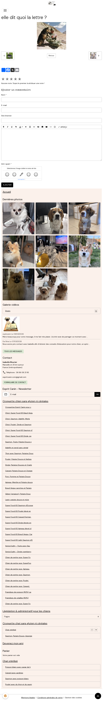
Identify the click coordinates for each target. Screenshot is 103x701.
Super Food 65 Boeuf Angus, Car (18, 534)
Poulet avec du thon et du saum (18, 684)
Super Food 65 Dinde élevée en (18, 523)
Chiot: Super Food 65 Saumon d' (18, 430)
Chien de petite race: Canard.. (17, 586)
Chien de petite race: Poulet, (17, 580)
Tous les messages (13, 351)
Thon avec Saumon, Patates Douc (19, 453)
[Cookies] (5, 696)
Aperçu (62, 127)
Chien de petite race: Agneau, (17, 569)
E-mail (4, 105)
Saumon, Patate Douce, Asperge (18, 636)
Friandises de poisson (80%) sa (18, 592)
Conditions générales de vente (50, 697)
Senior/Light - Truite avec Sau (17, 546)
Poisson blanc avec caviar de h (18, 667)
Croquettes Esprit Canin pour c (18, 407)
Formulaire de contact (15, 382)
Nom (3, 95)
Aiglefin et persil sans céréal (16, 448)
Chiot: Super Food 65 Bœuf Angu (19, 413)
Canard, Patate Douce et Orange (18, 471)
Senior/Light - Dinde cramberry (18, 552)
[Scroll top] (98, 696)
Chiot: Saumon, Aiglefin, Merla (17, 419)
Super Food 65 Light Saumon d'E (19, 540)
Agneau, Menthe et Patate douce (19, 482)
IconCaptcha (21, 179)
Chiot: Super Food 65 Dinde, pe (18, 436)
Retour (51, 55)
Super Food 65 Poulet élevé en (18, 511)
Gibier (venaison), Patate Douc (18, 494)
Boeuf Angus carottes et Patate (18, 488)
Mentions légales (28, 697)
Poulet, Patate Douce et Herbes (18, 459)
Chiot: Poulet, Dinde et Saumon (18, 424)
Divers (51, 310)
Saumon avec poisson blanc (17, 679)
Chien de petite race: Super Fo (17, 557)
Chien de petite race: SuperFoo (18, 563)
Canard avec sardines (14, 673)
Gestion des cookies (73, 697)
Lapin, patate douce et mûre (17, 500)
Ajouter (7, 185)
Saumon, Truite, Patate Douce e (18, 442)
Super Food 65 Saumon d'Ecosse (19, 505)
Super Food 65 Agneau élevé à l (18, 528)
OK (97, 394)
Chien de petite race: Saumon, (17, 575)
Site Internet (6, 116)
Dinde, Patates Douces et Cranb (18, 465)
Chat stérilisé (10, 630)
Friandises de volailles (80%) (17, 598)
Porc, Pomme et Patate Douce (17, 476)
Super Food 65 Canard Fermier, (18, 517)
